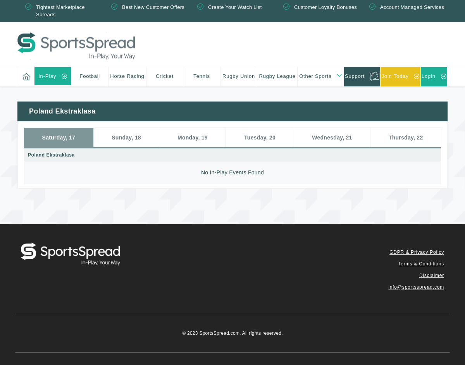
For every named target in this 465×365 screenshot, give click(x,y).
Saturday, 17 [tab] (59, 137)
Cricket (165, 76)
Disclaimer (431, 275)
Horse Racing (127, 76)
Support (355, 76)
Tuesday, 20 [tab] (260, 137)
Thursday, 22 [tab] (406, 137)
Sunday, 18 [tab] (126, 137)
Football (89, 76)
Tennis (201, 76)
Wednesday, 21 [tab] (332, 137)
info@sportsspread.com (416, 287)
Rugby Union (238, 76)
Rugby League (277, 76)
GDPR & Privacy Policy (416, 252)
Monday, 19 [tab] (192, 137)
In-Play (47, 76)
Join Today (395, 76)
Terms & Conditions (421, 264)
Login (429, 76)
